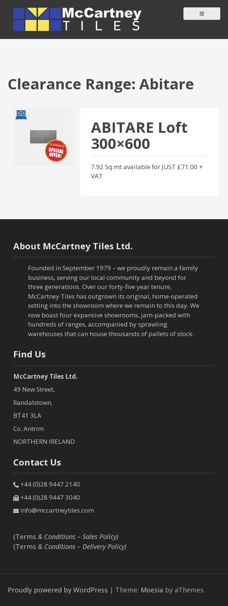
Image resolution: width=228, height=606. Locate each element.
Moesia (152, 589)
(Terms (65, 536)
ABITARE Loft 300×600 (139, 135)
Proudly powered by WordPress (58, 589)
